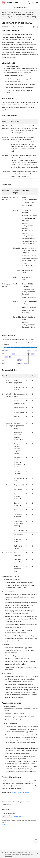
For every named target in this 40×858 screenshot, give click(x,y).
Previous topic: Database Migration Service (15, 802)
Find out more (8, 856)
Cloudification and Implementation (23, 14)
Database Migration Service (9, 17)
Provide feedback (19, 816)
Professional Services (16, 12)
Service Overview (29, 12)
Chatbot (4, 825)
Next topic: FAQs (7, 804)
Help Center (5, 12)
